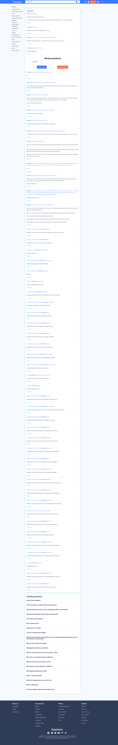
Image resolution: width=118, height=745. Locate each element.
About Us (84, 706)
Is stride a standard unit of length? (36, 632)
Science (14, 44)
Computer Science (39, 723)
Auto (13, 13)
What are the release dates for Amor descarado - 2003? (41, 652)
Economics (37, 726)
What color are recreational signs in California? (39, 657)
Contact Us (84, 709)
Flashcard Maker (62, 712)
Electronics (14, 22)
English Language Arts (40, 717)
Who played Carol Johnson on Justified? (37, 648)
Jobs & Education (16, 35)
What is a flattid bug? (32, 685)
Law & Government (16, 37)
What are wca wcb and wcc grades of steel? (38, 662)
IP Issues (84, 723)
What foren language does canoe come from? (39, 680)
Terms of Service (86, 712)
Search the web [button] (41, 67)
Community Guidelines (63, 706)
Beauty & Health (16, 16)
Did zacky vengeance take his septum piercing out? (40, 689)
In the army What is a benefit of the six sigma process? (41, 605)
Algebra (37, 706)
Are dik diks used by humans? (34, 619)
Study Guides (61, 714)
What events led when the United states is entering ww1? (42, 614)
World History (38, 714)
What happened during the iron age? (36, 671)
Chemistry (37, 709)
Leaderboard (15, 706)
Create (93, 1)
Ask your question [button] (62, 67)
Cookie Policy (85, 720)
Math (13, 39)
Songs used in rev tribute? (33, 628)
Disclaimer (84, 717)
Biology (37, 712)
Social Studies (15, 46)
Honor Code (61, 709)
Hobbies (14, 33)
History (13, 30)
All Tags (14, 709)
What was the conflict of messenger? (36, 643)
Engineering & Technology (15, 25)
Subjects (14, 6)
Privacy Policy (85, 714)
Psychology (38, 720)
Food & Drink (15, 28)
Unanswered (15, 712)
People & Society (16, 41)
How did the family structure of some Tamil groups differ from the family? (47, 609)
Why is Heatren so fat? (32, 623)
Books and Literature (17, 18)
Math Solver (61, 717)
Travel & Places (15, 50)
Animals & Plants (16, 9)
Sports (13, 48)
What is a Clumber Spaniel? (34, 675)
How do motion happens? (33, 600)
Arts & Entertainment (17, 11)
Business (14, 20)
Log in (103, 2)
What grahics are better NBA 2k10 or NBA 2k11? (39, 666)
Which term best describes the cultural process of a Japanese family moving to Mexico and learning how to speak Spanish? (51, 638)
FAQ (59, 720)
